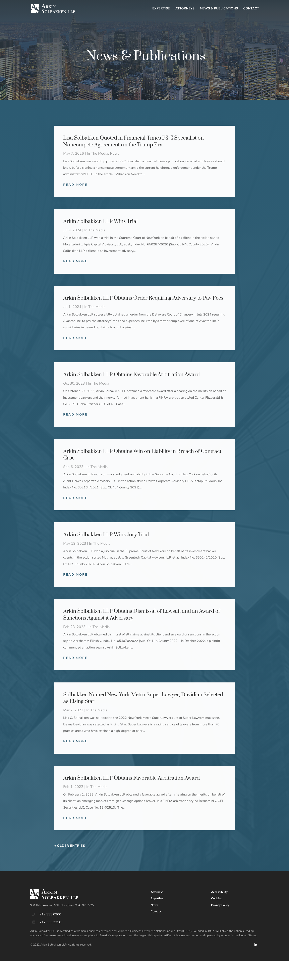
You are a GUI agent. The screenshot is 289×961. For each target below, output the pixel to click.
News (114, 153)
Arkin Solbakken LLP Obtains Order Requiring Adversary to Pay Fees (143, 298)
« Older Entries (69, 846)
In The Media (97, 153)
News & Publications (219, 9)
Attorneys (184, 9)
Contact (251, 9)
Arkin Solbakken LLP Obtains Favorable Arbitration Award (131, 374)
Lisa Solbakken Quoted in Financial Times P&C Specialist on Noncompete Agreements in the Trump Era (133, 141)
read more (75, 185)
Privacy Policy (220, 905)
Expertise (161, 9)
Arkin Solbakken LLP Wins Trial (100, 221)
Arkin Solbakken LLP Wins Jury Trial (106, 534)
